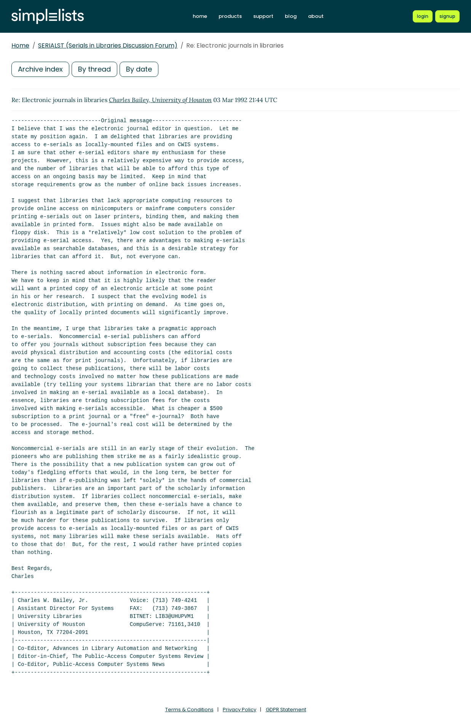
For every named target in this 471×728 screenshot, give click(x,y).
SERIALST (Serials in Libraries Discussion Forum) (107, 45)
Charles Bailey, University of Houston (160, 100)
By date (139, 69)
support (263, 16)
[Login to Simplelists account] (423, 16)
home (200, 16)
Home (20, 45)
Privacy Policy (239, 709)
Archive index (40, 69)
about (316, 16)
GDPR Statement (286, 709)
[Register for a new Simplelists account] (447, 16)
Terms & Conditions (189, 709)
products (230, 16)
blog (291, 16)
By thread (94, 69)
